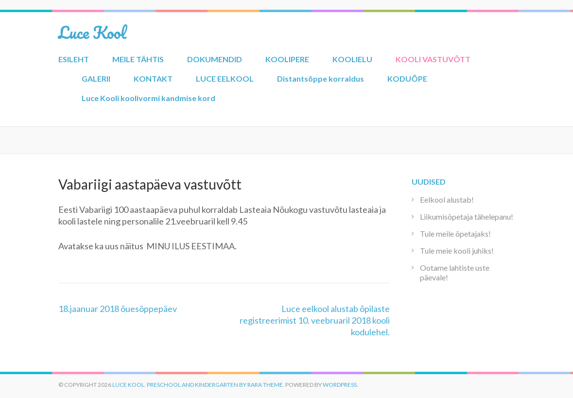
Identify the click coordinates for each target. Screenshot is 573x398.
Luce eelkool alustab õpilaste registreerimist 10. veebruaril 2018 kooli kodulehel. (315, 320)
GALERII (96, 78)
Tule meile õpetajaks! (455, 233)
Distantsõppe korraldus (320, 78)
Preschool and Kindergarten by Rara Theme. (215, 384)
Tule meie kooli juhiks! (457, 250)
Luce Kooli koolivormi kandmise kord (148, 98)
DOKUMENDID (214, 59)
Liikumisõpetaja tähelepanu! (466, 216)
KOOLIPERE (287, 59)
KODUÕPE (407, 78)
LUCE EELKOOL (225, 78)
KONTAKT (153, 78)
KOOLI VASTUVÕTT (433, 59)
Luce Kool (92, 32)
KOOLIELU (352, 59)
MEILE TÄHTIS (138, 59)
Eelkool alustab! (447, 199)
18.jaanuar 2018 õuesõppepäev (117, 308)
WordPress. (340, 384)
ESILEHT (73, 59)
